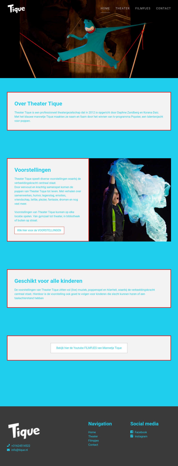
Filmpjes (143, 8)
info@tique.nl (19, 450)
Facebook (141, 432)
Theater (123, 8)
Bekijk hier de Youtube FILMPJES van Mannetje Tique (89, 348)
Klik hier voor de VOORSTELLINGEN (39, 230)
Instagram (141, 436)
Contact (163, 8)
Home (105, 8)
